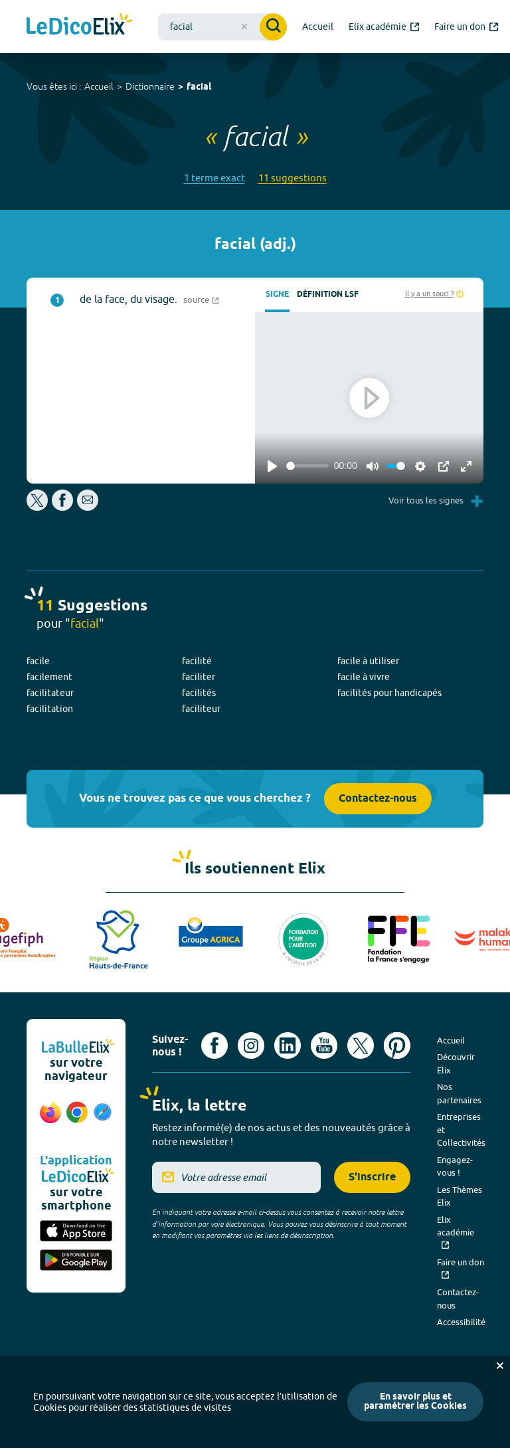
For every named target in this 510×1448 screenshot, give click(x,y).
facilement (49, 677)
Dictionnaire (150, 86)
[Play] (272, 466)
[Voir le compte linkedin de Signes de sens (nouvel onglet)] (287, 1045)
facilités (199, 692)
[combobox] (222, 27)
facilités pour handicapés (389, 692)
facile (38, 661)
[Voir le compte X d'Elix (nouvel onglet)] (360, 1045)
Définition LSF (328, 294)
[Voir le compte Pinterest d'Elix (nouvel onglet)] (397, 1045)
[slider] (307, 466)
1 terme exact (214, 177)
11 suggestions (292, 177)
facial (199, 87)
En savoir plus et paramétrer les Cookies (415, 1402)
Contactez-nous (378, 799)
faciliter (198, 677)
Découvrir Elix (456, 1063)
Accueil (99, 86)
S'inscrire (372, 1177)
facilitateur (50, 692)
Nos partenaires (459, 1093)
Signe (277, 294)
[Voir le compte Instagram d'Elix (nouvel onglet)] (251, 1045)
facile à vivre (363, 677)
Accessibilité (461, 1321)
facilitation (50, 708)
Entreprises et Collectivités (461, 1129)
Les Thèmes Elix (459, 1196)
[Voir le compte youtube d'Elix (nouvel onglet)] (324, 1045)
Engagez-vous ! (455, 1166)
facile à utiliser (368, 661)
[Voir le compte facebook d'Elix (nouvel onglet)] (214, 1045)
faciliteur (201, 708)
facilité (197, 661)
